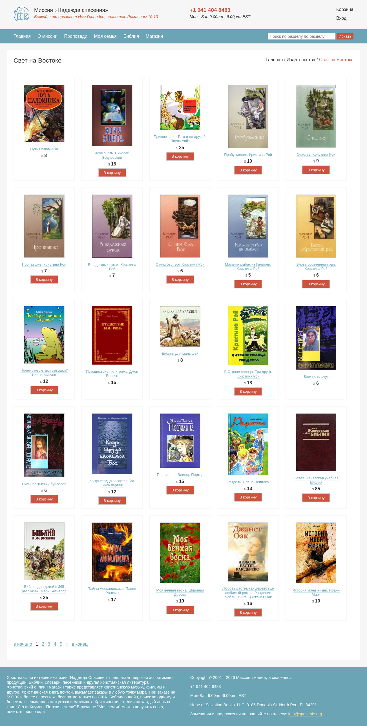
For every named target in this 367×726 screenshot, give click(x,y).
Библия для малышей (180, 353)
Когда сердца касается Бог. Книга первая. (112, 483)
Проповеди (75, 36)
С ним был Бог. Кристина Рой (180, 264)
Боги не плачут (316, 376)
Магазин (154, 36)
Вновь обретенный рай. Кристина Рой (316, 266)
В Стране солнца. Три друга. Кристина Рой (248, 374)
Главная (22, 36)
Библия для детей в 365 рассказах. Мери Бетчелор (44, 588)
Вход (341, 18)
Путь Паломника (44, 149)
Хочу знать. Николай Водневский (112, 155)
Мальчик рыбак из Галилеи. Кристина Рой (248, 266)
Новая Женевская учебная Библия (316, 480)
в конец (80, 644)
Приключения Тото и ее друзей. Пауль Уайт (180, 138)
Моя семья (105, 36)
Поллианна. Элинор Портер (180, 475)
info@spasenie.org (305, 714)
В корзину (112, 173)
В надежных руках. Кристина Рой (112, 266)
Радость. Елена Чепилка (248, 482)
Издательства (301, 59)
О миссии (47, 36)
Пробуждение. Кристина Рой (248, 155)
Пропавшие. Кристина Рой (44, 264)
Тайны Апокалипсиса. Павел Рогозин (112, 590)
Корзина (344, 9)
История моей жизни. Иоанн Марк (316, 592)
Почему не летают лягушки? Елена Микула (44, 372)
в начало (23, 644)
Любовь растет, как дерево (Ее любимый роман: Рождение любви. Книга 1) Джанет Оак (248, 592)
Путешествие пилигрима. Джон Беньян (112, 373)
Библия (131, 36)
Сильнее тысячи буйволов (44, 484)
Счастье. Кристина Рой (316, 154)
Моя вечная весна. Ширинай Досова (180, 592)
